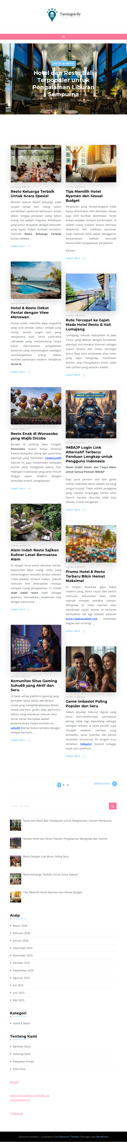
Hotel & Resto (63, 63)
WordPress (102, 1137)
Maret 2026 (20, 926)
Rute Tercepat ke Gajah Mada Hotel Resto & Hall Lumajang (89, 325)
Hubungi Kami (22, 1054)
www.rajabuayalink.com (82, 619)
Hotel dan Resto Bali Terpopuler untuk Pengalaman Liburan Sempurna (63, 83)
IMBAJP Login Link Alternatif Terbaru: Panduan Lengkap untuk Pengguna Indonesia (90, 454)
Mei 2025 (18, 1000)
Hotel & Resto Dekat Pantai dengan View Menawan (30, 312)
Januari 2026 (21, 941)
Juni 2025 (18, 993)
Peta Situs (19, 1069)
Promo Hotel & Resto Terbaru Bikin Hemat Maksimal (86, 576)
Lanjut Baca (18, 246)
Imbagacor (17, 1114)
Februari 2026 (22, 933)
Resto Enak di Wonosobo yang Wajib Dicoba (35, 436)
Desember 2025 (23, 948)
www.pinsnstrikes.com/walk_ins (30, 1095)
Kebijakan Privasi (24, 1061)
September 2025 (23, 970)
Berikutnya (101, 784)
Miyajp (14, 1082)
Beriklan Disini (22, 1047)
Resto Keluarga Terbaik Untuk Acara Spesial (33, 193)
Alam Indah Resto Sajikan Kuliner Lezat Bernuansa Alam (35, 555)
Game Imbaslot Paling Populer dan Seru (87, 703)
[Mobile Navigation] (63, 37)
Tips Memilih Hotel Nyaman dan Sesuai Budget (84, 196)
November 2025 (23, 955)
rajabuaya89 (53, 458)
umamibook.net (20, 1100)
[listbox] (63, 88)
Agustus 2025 (21, 978)
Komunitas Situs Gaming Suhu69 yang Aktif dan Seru (34, 685)
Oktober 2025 (22, 963)
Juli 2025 (18, 985)
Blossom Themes (69, 1137)
